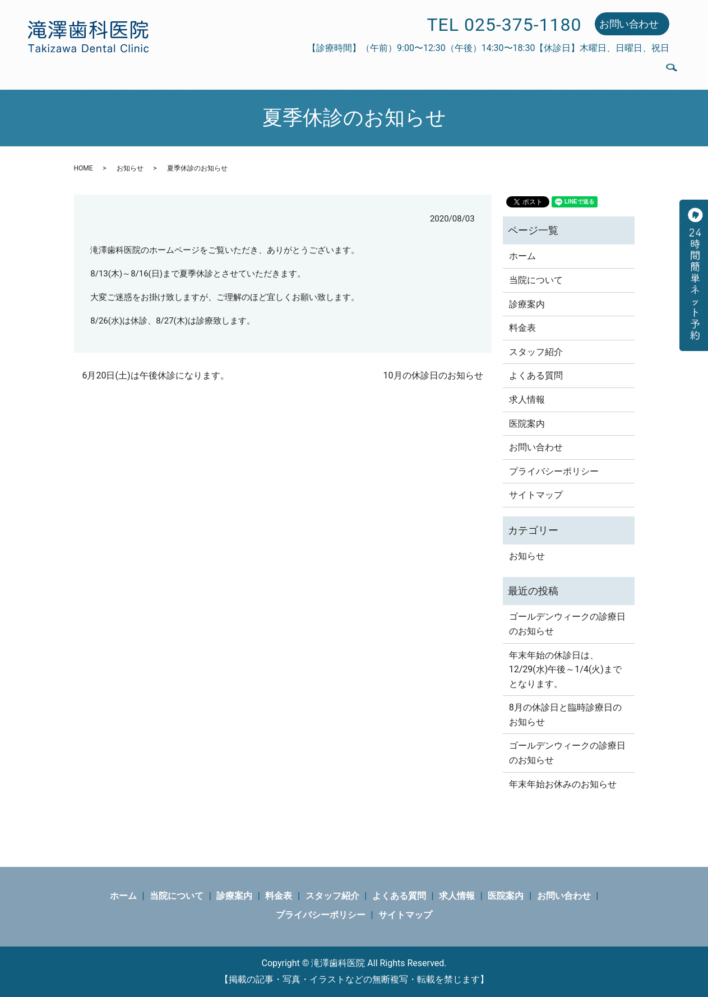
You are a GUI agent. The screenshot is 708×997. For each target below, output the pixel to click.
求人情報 (573, 70)
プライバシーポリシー (554, 471)
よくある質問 (509, 70)
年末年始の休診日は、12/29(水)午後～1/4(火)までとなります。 (565, 669)
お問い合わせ (628, 24)
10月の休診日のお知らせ (433, 375)
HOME (83, 168)
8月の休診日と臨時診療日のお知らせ (565, 714)
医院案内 (628, 70)
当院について (259, 70)
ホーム (200, 70)
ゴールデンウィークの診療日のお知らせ (567, 623)
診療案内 (324, 70)
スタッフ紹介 (434, 70)
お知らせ (130, 168)
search (671, 72)
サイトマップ (536, 495)
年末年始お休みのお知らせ (563, 784)
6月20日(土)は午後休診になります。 (155, 375)
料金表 (374, 70)
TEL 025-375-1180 (504, 24)
